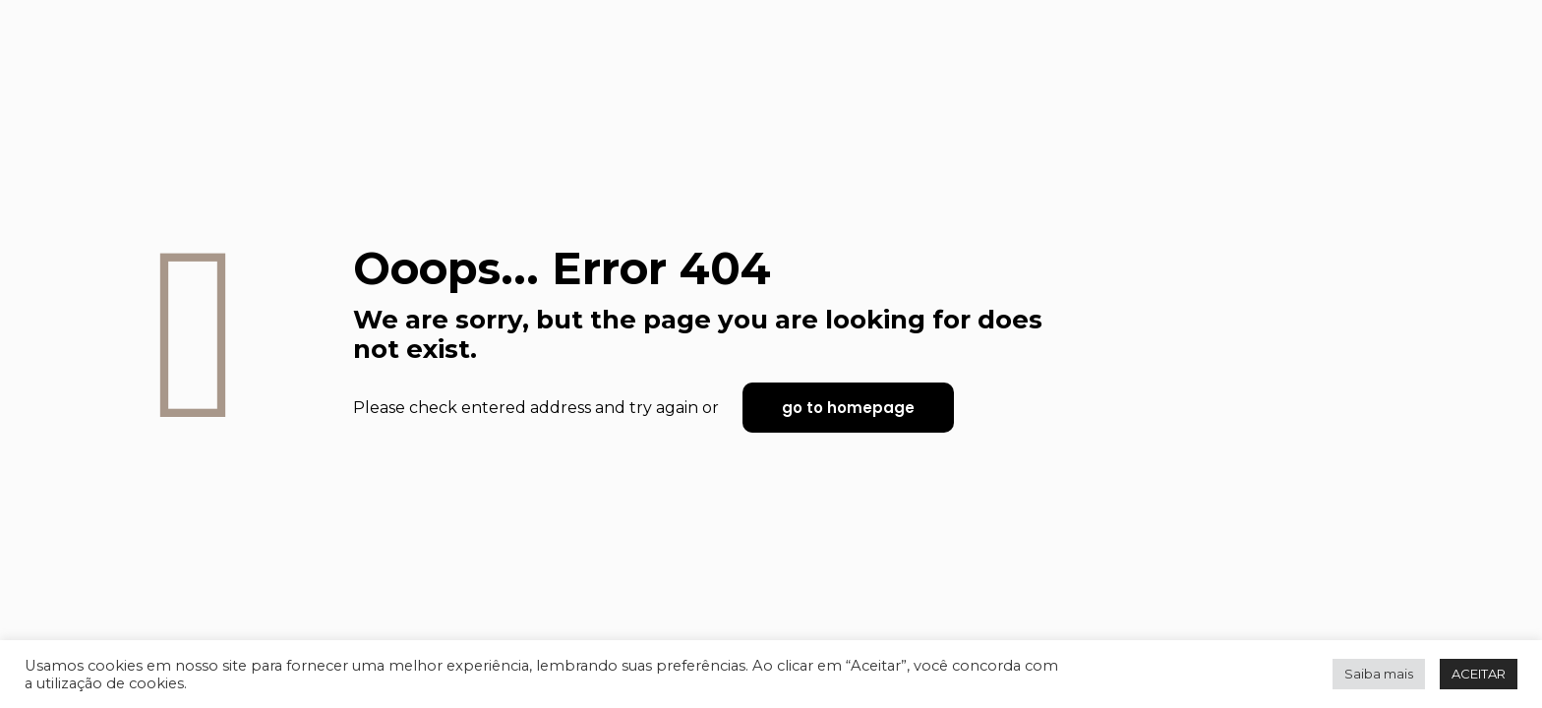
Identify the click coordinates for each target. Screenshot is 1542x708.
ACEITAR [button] (1479, 673)
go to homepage (848, 407)
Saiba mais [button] (1378, 673)
